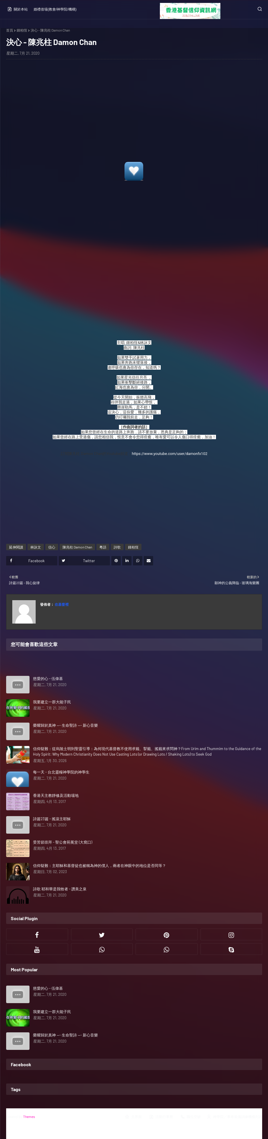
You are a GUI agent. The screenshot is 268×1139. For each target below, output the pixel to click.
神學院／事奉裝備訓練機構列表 (234, 1116)
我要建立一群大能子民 (52, 702)
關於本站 (17, 9)
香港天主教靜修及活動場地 (56, 795)
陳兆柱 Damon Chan (77, 547)
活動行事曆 (161, 1116)
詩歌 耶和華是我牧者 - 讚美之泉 (60, 889)
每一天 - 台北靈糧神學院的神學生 (61, 772)
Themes (29, 1116)
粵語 (102, 547)
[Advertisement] (134, 112)
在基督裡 (61, 604)
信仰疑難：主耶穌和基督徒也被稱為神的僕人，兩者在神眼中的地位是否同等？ (99, 865)
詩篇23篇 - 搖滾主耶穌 (52, 818)
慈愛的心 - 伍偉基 (48, 678)
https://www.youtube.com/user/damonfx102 (170, 453)
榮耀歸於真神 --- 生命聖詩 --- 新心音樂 (65, 725)
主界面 (133, 1116)
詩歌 (117, 547)
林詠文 (35, 547)
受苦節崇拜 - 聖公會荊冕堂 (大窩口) (62, 842)
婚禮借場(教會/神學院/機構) (55, 9)
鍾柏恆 (22, 30)
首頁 (9, 30)
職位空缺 (190, 1116)
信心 (51, 547)
